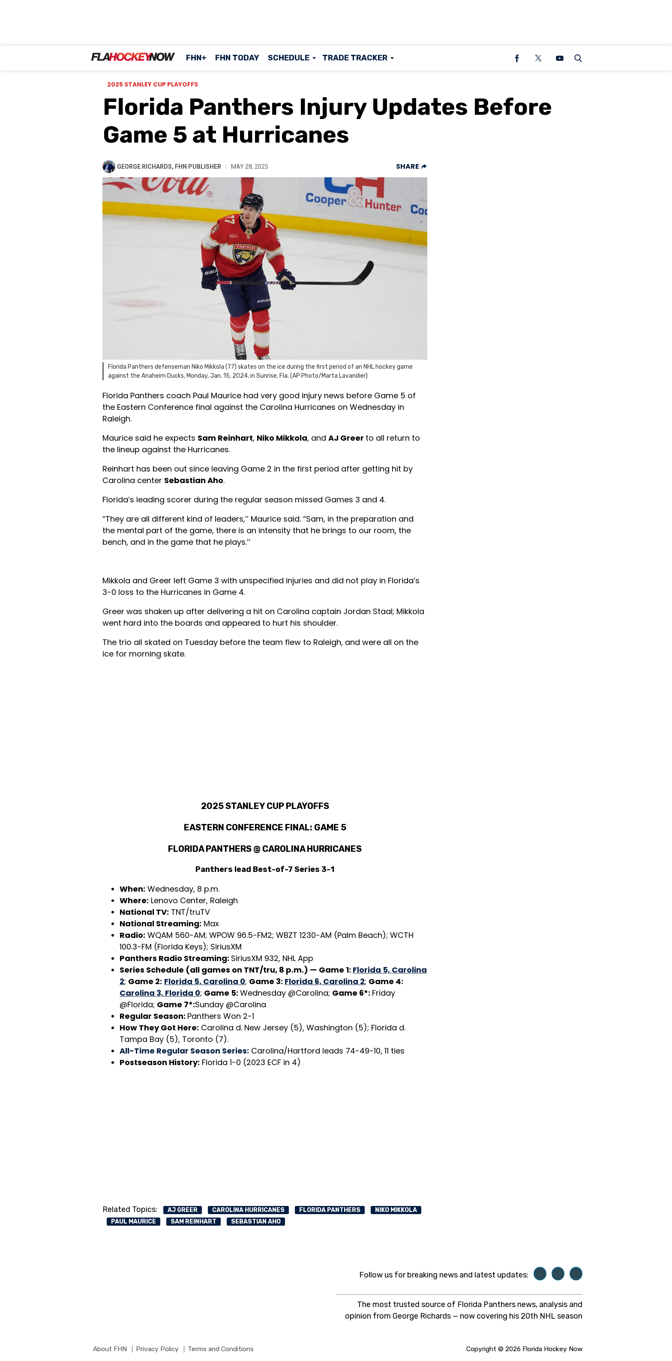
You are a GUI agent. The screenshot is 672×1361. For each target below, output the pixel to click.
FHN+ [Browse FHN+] (196, 58)
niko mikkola (396, 1210)
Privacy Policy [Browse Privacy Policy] (157, 1349)
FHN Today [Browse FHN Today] (237, 58)
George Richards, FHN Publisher (169, 166)
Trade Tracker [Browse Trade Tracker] (354, 58)
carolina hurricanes (248, 1210)
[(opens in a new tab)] (517, 58)
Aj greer (183, 1210)
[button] (576, 58)
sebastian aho (256, 1221)
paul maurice (133, 1221)
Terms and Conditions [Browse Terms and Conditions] (221, 1349)
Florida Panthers (329, 1210)
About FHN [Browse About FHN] (110, 1349)
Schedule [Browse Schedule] (288, 58)
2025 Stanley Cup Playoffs (152, 84)
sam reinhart (193, 1221)
